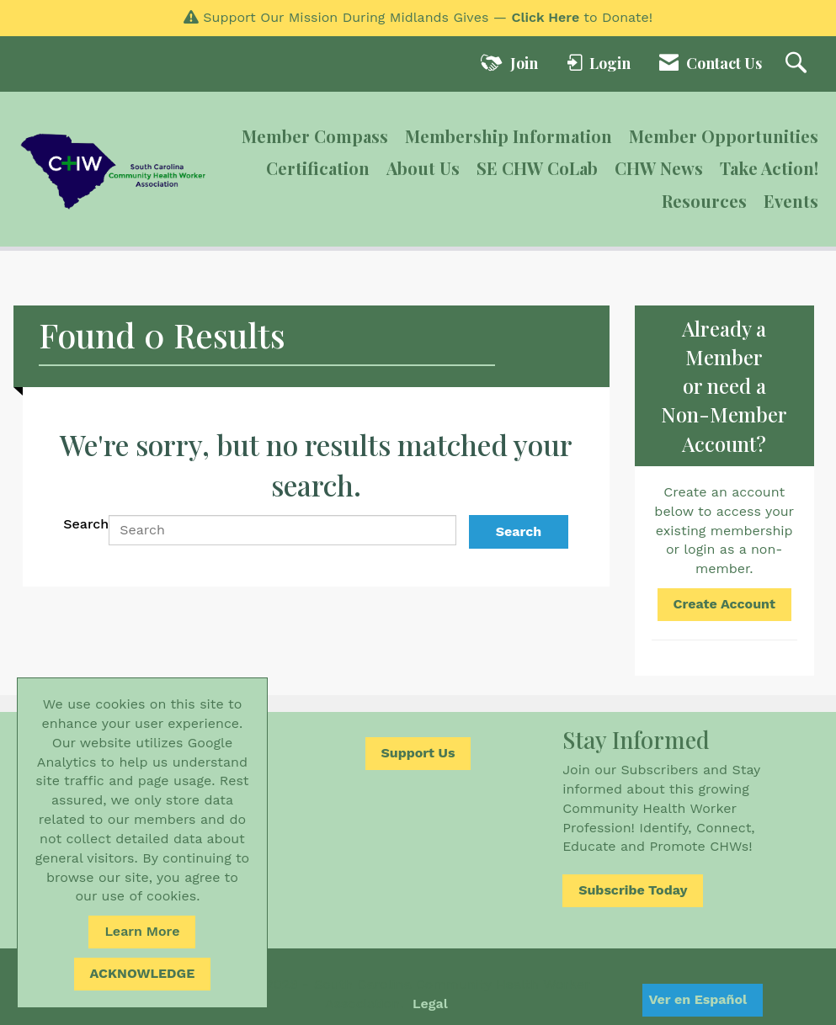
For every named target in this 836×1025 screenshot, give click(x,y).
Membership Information (508, 136)
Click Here (545, 17)
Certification (318, 168)
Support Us (418, 753)
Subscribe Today (632, 890)
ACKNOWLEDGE (142, 973)
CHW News (659, 168)
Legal (430, 1004)
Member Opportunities (723, 136)
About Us (423, 168)
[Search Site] (798, 64)
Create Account (724, 604)
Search (86, 524)
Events (791, 200)
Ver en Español (697, 999)
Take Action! (769, 168)
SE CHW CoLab (537, 168)
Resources (704, 200)
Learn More (141, 931)
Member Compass (315, 136)
